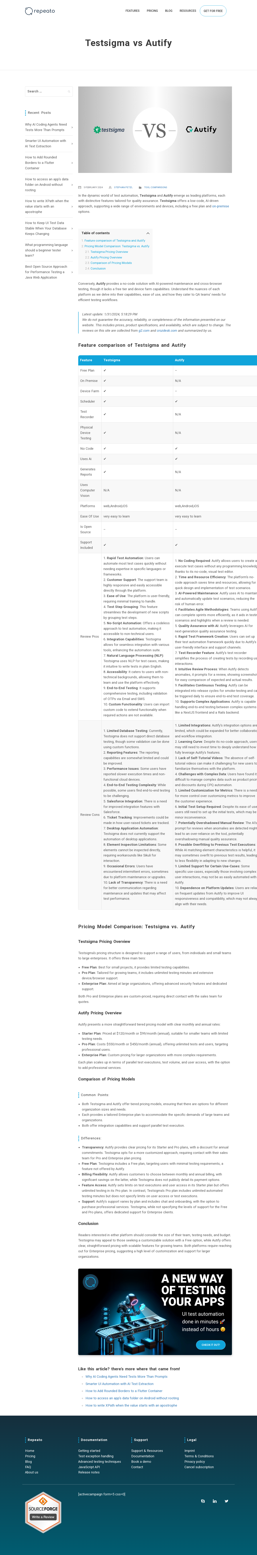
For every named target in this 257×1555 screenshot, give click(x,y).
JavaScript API (89, 1467)
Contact (137, 1467)
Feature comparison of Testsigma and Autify (115, 240)
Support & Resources (147, 1451)
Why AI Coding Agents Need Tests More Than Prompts (46, 127)
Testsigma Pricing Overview (109, 252)
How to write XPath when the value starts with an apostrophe (47, 206)
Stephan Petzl (123, 187)
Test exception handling (95, 1456)
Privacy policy (194, 1462)
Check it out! (211, 1344)
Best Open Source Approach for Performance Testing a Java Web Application (46, 272)
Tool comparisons (155, 187)
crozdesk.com (167, 331)
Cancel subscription (199, 1467)
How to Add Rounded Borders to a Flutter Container (41, 162)
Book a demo (141, 1462)
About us (31, 1472)
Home (29, 1451)
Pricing (30, 1456)
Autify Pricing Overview (106, 257)
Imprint (189, 1451)
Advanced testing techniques (99, 1462)
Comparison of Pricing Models (111, 263)
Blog (28, 1462)
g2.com (144, 331)
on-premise (220, 206)
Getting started (89, 1451)
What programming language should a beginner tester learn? (46, 250)
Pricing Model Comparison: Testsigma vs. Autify (117, 246)
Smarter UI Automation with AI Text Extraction (45, 143)
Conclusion (98, 268)
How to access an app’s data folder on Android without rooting (46, 184)
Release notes (89, 1472)
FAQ (28, 1467)
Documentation (142, 1456)
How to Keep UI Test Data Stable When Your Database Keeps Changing (46, 228)
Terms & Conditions (199, 1456)
